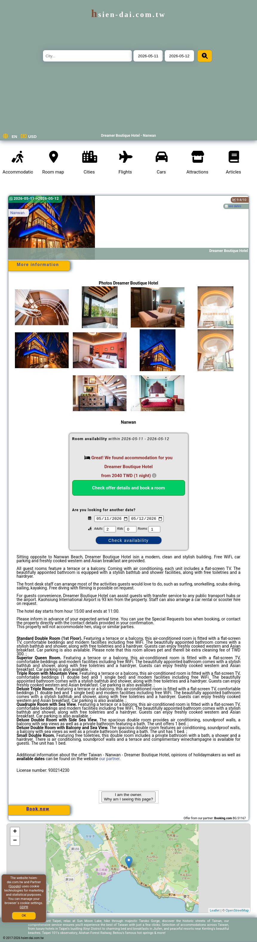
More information (38, 264)
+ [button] (15, 831)
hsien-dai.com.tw (128, 14)
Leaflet (215, 910)
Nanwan (17, 212)
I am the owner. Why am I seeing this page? (128, 796)
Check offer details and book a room (128, 488)
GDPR (24, 907)
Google (15, 886)
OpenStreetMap (237, 910)
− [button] (15, 840)
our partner (109, 758)
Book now (38, 808)
